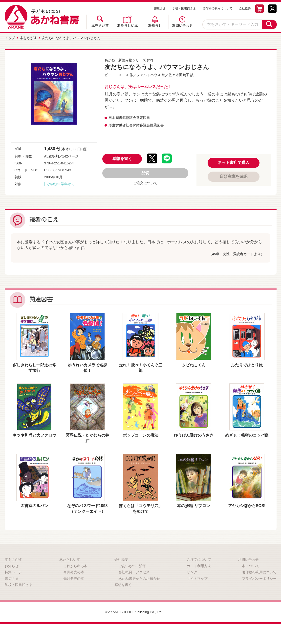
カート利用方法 (199, 565)
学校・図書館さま (184, 8)
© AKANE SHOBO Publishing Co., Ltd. (134, 611)
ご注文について (145, 183)
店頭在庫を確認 (233, 176)
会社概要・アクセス (134, 572)
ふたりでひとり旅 (247, 364)
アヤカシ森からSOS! (246, 505)
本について (250, 565)
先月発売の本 (73, 578)
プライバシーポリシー (259, 578)
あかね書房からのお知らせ (139, 578)
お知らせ (155, 25)
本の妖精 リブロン (193, 505)
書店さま (160, 8)
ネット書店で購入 (233, 162)
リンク (192, 572)
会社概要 (245, 8)
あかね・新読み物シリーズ (125, 60)
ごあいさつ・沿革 (132, 565)
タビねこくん (194, 364)
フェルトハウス (148, 75)
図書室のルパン (34, 505)
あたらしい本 (127, 25)
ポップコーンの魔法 (140, 435)
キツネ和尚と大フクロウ (34, 435)
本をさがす (100, 25)
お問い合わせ (182, 25)
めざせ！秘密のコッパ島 (247, 435)
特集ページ (13, 572)
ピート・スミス (117, 75)
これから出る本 (75, 565)
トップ (10, 38)
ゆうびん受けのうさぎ (194, 435)
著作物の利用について (217, 8)
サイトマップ (197, 578)
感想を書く (122, 158)
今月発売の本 (73, 572)
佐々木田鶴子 (179, 75)
